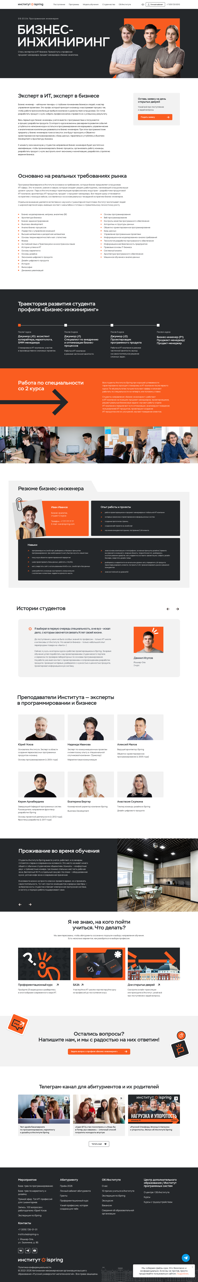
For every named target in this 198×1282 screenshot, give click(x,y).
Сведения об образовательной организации (118, 1212)
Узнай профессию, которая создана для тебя (74, 1207)
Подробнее (182, 1273)
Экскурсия (107, 1200)
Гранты (63, 1195)
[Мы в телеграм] (27, 1250)
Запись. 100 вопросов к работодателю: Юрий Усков (32, 1209)
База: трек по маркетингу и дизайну (32, 1192)
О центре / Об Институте (156, 1192)
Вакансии (107, 1205)
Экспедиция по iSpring (29, 1215)
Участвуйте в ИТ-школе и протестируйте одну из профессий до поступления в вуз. (94, 991)
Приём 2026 (66, 1185)
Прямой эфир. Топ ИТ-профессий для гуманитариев (35, 1201)
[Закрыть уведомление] (192, 1267)
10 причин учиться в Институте (118, 1190)
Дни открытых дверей (141, 985)
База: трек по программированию (35, 1185)
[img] (44, 964)
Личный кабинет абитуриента (75, 1190)
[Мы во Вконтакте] (20, 1250)
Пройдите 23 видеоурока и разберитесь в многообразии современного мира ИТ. (37, 991)
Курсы (147, 1197)
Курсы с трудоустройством (158, 1201)
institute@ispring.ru (28, 1234)
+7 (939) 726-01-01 (27, 1229)
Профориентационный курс (35, 985)
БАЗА (76, 985)
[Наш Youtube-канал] (34, 1250)
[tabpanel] (99, 657)
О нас (105, 1185)
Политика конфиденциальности (34, 1267)
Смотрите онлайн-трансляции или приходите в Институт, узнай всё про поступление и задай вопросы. (145, 992)
